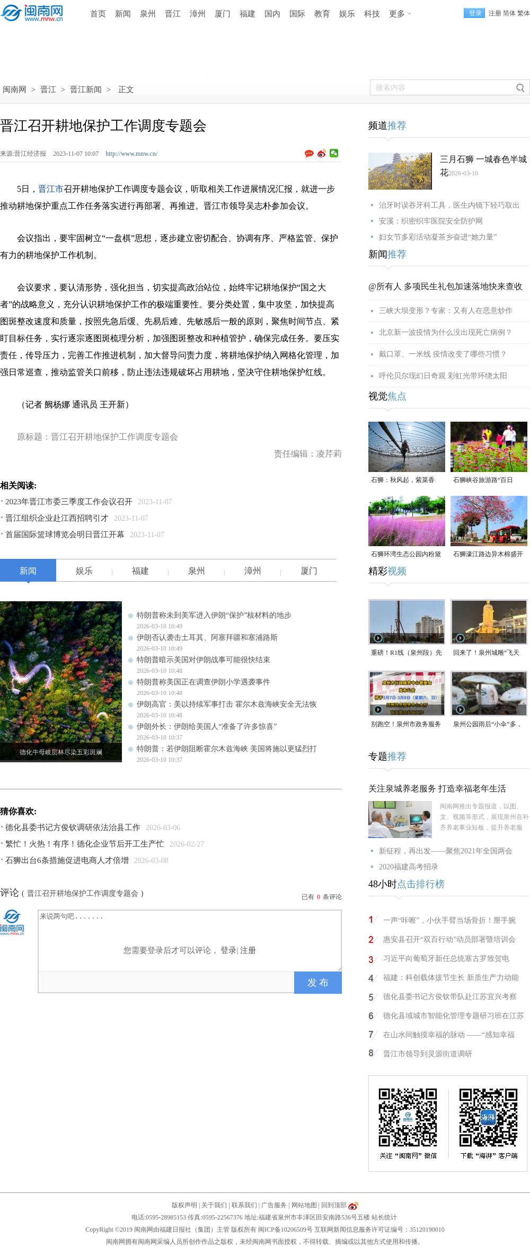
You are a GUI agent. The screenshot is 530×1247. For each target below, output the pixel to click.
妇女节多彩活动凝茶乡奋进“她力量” (438, 237)
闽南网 (14, 89)
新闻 (123, 14)
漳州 (198, 14)
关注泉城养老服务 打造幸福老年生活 (437, 788)
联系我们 (244, 1205)
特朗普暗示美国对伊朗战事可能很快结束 (203, 660)
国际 (297, 14)
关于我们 (214, 1205)
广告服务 (274, 1205)
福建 (247, 14)
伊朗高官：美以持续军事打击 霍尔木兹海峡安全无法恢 (227, 704)
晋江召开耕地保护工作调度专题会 (82, 893)
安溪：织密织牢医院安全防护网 (431, 221)
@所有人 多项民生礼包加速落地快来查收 (445, 286)
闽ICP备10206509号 (285, 1229)
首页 (98, 14)
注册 (495, 13)
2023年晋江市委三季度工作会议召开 (68, 501)
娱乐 (347, 14)
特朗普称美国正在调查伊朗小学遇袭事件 (203, 682)
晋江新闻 (86, 89)
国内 (272, 14)
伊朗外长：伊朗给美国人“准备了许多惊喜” (207, 727)
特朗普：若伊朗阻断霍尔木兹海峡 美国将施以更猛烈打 (227, 749)
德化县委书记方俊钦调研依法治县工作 (72, 827)
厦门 (223, 14)
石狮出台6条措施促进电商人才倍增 (67, 860)
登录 (228, 950)
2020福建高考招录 (408, 867)
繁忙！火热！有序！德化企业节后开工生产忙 (84, 844)
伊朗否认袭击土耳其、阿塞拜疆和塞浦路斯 (207, 638)
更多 (397, 14)
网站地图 (304, 1205)
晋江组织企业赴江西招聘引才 (57, 518)
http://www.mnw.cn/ (131, 153)
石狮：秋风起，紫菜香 (403, 480)
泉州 (148, 14)
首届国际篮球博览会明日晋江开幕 (65, 534)
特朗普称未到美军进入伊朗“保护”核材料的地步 (214, 615)
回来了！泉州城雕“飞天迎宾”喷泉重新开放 (486, 653)
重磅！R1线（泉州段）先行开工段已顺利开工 (406, 653)
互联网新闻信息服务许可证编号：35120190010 (379, 1229)
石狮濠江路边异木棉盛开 (488, 554)
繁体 (523, 13)
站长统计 (384, 1217)
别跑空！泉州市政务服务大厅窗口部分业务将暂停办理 (406, 724)
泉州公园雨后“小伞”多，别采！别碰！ (488, 724)
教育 (322, 14)
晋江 (173, 14)
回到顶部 (334, 1205)
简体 (509, 13)
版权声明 (184, 1205)
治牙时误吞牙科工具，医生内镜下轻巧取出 (449, 205)
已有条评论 (322, 897)
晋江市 (51, 188)
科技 (372, 14)
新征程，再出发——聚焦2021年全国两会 (446, 851)
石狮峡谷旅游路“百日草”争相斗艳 (483, 480)
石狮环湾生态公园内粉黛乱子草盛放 (406, 554)
